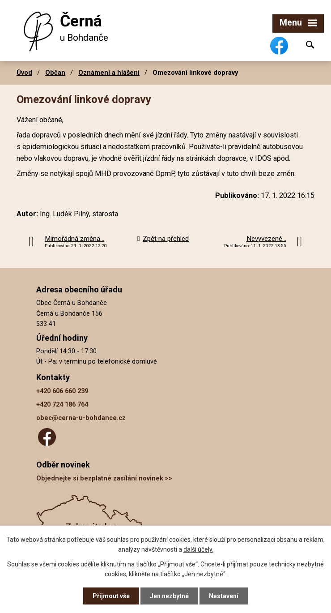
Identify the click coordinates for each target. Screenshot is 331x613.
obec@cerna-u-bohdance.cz (81, 418)
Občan (55, 73)
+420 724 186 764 (62, 404)
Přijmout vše (111, 596)
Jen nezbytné (169, 596)
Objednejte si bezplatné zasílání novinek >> (104, 478)
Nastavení (223, 596)
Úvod (24, 73)
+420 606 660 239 (62, 391)
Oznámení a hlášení (109, 73)
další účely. (198, 549)
